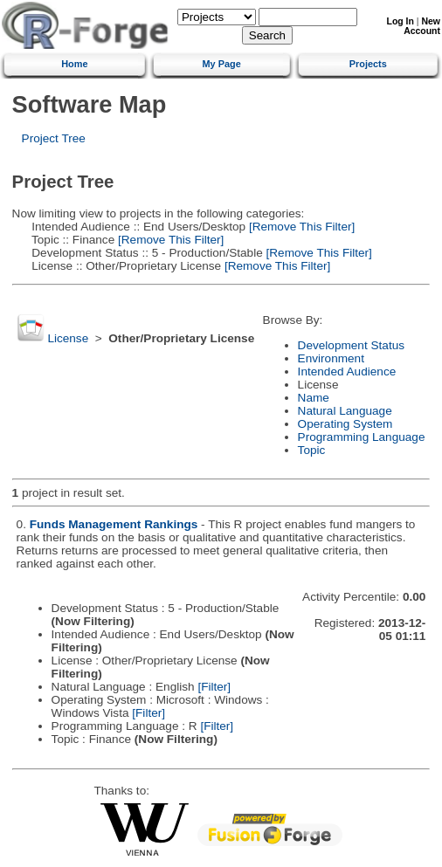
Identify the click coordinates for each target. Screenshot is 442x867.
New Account (422, 26)
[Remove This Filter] (300, 226)
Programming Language (361, 437)
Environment (331, 358)
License (67, 338)
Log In (400, 21)
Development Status (351, 345)
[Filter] (214, 686)
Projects (368, 63)
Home (74, 63)
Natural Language (345, 410)
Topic (312, 450)
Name (313, 397)
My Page (222, 63)
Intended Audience (347, 371)
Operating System (345, 423)
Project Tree (54, 138)
